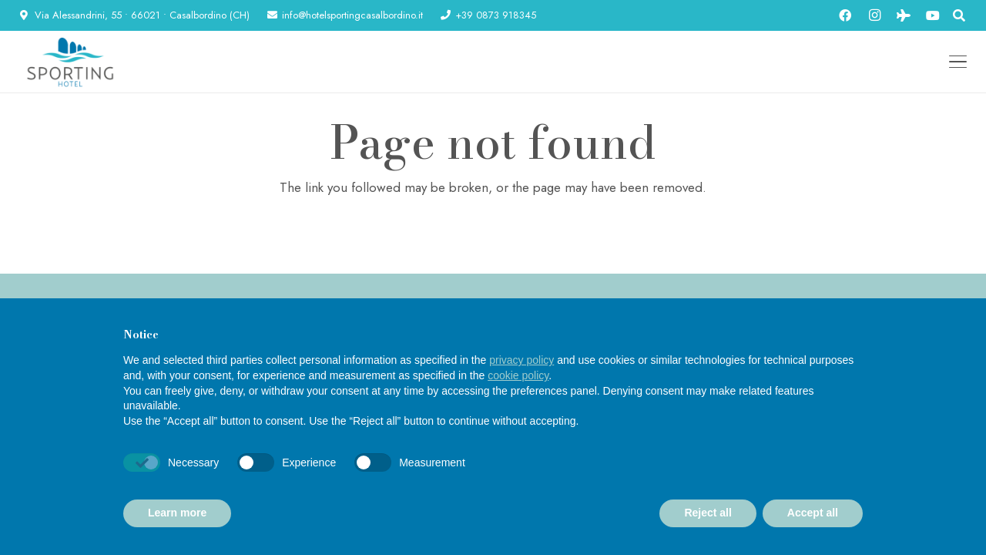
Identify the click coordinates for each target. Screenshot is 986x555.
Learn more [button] (177, 512)
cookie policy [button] (518, 375)
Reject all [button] (707, 512)
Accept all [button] (812, 512)
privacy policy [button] (521, 360)
